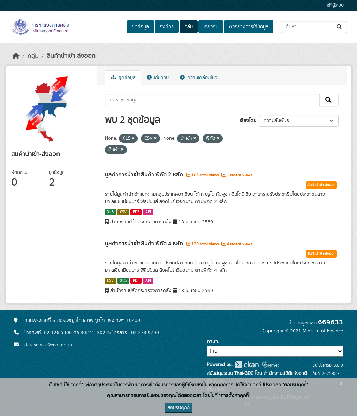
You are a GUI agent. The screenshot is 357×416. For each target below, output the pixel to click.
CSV (123, 212)
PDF (136, 212)
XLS (110, 212)
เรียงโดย (248, 120)
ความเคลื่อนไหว (198, 77)
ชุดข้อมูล (140, 26)
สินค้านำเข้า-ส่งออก (71, 56)
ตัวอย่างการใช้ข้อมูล (248, 26)
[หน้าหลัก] (16, 56)
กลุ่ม (188, 26)
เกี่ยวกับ (211, 26)
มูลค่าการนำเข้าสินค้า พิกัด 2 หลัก (144, 174)
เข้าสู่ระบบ (335, 5)
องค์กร (167, 26)
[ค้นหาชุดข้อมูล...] (314, 27)
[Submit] (339, 27)
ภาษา (212, 341)
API (148, 212)
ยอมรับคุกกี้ (178, 407)
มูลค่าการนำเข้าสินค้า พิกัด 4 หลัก (144, 243)
